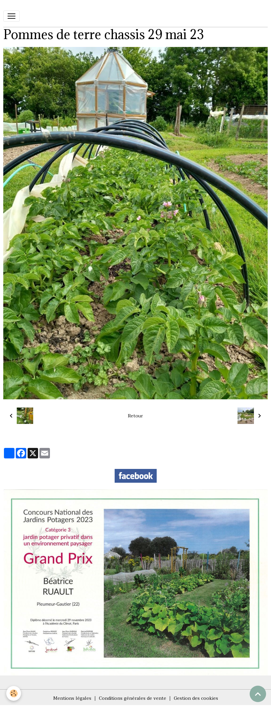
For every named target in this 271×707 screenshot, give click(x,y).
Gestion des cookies (196, 698)
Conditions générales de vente (132, 698)
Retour (135, 416)
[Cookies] (14, 693)
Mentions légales (72, 698)
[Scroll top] (258, 694)
